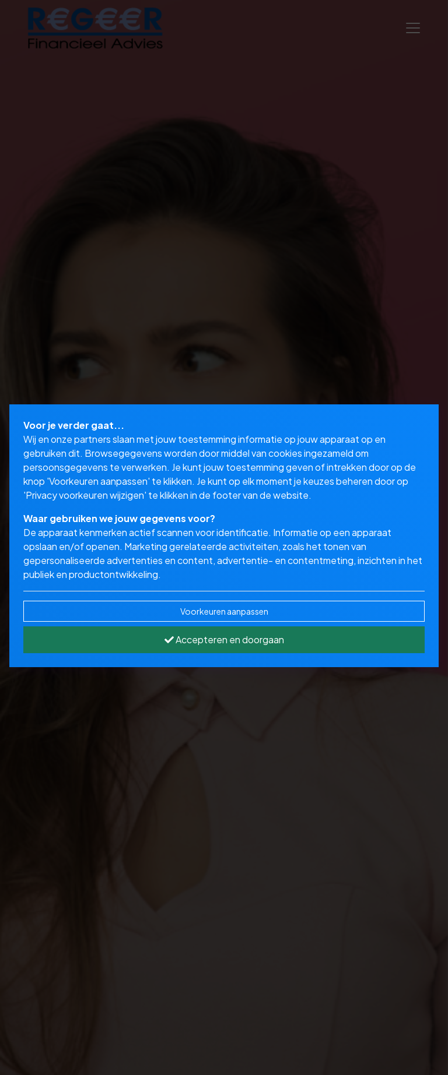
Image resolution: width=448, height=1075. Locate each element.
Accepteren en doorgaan (224, 639)
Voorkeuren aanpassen (224, 611)
